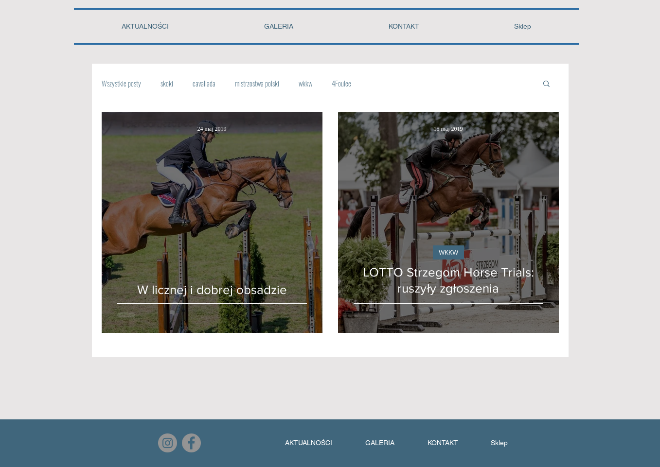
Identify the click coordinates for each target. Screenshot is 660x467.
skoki (167, 83)
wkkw (305, 83)
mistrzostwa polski (257, 83)
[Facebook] (191, 442)
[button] (546, 84)
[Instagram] (167, 442)
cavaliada (204, 83)
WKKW (448, 252)
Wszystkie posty (121, 83)
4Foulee (341, 83)
